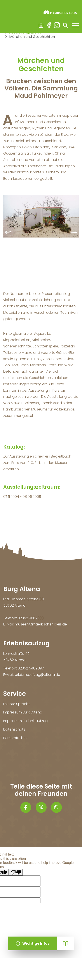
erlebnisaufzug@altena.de (37, 674)
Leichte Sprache (17, 703)
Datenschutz (14, 729)
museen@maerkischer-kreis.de (41, 624)
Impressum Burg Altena (22, 712)
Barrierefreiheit (15, 737)
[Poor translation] (16, 872)
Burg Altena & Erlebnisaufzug (41, 25)
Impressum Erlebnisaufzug (25, 720)
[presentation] (8, 232)
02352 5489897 (31, 668)
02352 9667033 (31, 618)
